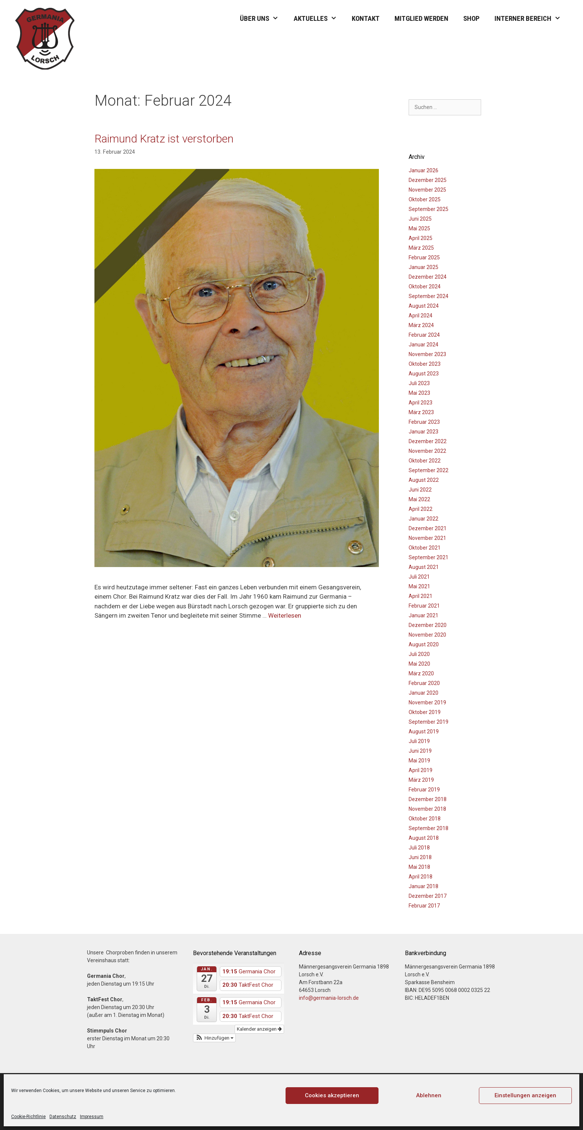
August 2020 (424, 644)
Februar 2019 (424, 790)
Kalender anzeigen (259, 1029)
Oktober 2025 (425, 199)
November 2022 (427, 451)
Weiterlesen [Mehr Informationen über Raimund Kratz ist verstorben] (284, 615)
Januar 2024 (423, 345)
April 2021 (420, 596)
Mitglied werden (421, 18)
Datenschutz (62, 1116)
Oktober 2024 (425, 286)
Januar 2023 (423, 432)
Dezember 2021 (428, 528)
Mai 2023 (419, 393)
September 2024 (428, 296)
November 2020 (427, 635)
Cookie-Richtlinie (28, 1116)
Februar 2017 (424, 906)
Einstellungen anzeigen (525, 1095)
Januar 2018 (423, 886)
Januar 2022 (423, 519)
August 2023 (424, 374)
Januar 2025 (423, 267)
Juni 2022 (420, 490)
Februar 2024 (424, 335)
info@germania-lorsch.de (329, 998)
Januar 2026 (423, 170)
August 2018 (424, 838)
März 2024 (421, 325)
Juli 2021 (419, 577)
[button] (214, 1038)
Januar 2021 (423, 615)
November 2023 (427, 354)
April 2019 (420, 770)
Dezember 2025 (428, 180)
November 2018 (427, 809)
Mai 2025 (419, 228)
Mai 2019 (419, 761)
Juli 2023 (419, 383)
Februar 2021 (424, 606)
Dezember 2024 (428, 277)
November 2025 (427, 190)
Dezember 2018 (428, 799)
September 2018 (428, 828)
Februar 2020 (424, 683)
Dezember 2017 (428, 896)
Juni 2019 (420, 751)
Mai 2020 (419, 664)
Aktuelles (319, 18)
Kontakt (366, 18)
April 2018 (420, 877)
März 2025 (421, 248)
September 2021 (428, 557)
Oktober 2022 (425, 461)
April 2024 (420, 315)
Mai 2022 (419, 499)
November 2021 (427, 538)
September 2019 (428, 722)
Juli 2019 (419, 741)
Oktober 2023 (425, 364)
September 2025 (428, 209)
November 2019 (427, 702)
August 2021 (424, 567)
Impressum (91, 1116)
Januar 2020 (423, 693)
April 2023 (420, 403)
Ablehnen (428, 1095)
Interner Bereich (531, 18)
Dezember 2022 (428, 441)
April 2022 (420, 509)
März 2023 (421, 412)
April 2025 (420, 238)
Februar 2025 (424, 257)
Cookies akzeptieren (332, 1095)
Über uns (263, 18)
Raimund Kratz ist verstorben (163, 138)
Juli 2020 (419, 654)
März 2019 (421, 780)
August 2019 (424, 731)
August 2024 (424, 306)
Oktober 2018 (425, 819)
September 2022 (428, 470)
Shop (471, 18)
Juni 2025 (420, 219)
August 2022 (424, 480)
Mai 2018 (419, 867)
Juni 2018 (420, 857)
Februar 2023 (424, 422)
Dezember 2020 (428, 625)
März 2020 (421, 673)
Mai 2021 (419, 586)
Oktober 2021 (425, 548)
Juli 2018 (419, 848)
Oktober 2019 (425, 712)
